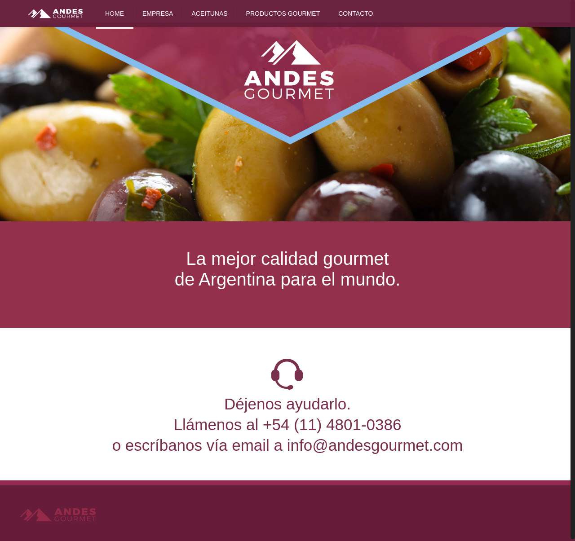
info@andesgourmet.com (375, 445)
